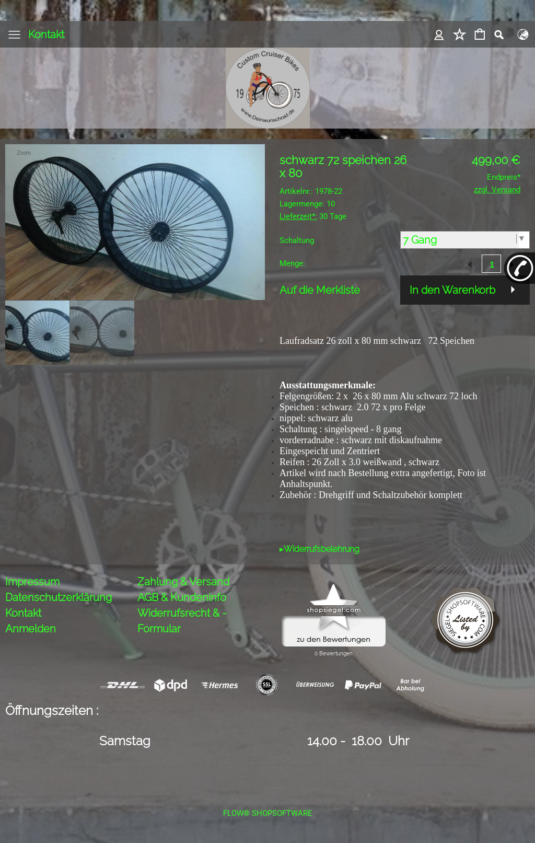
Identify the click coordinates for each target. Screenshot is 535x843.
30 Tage (313, 216)
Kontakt (46, 34)
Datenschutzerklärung (58, 597)
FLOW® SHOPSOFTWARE (267, 813)
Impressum (32, 581)
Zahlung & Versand (183, 581)
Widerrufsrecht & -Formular (181, 621)
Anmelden (30, 628)
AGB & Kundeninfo (181, 597)
